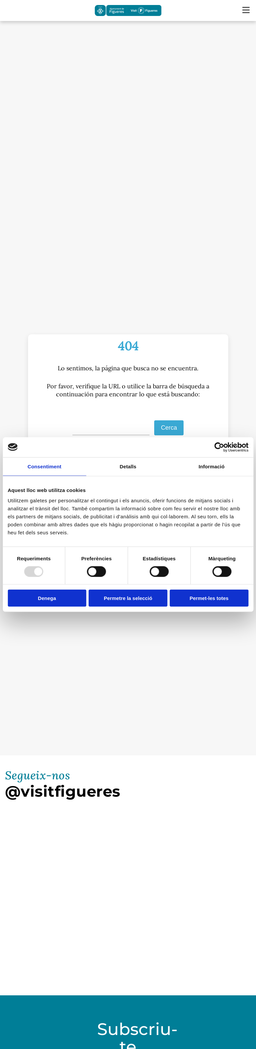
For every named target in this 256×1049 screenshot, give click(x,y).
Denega (47, 598)
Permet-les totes (209, 598)
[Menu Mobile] (246, 10)
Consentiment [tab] (44, 466)
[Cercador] (9, 10)
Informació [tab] (212, 466)
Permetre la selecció (128, 598)
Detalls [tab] (128, 466)
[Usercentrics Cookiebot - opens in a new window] (219, 447)
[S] (111, 427)
